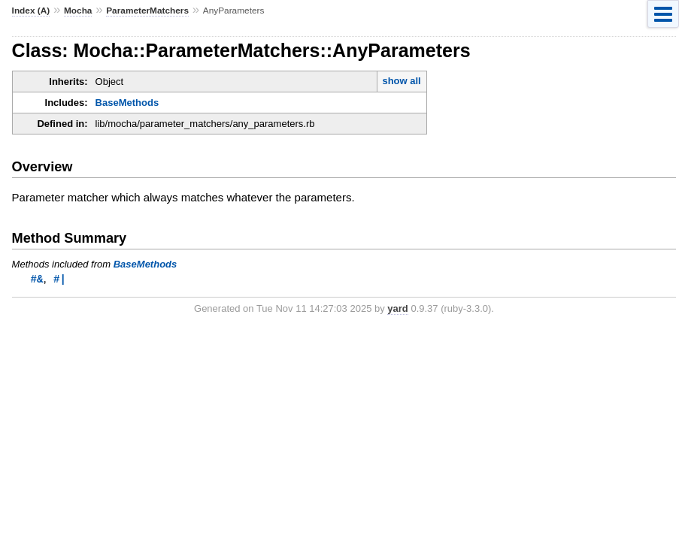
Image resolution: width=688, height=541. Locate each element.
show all (401, 80)
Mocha (78, 10)
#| (59, 279)
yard (397, 309)
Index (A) (31, 10)
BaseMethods (127, 102)
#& (37, 279)
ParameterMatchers (147, 10)
